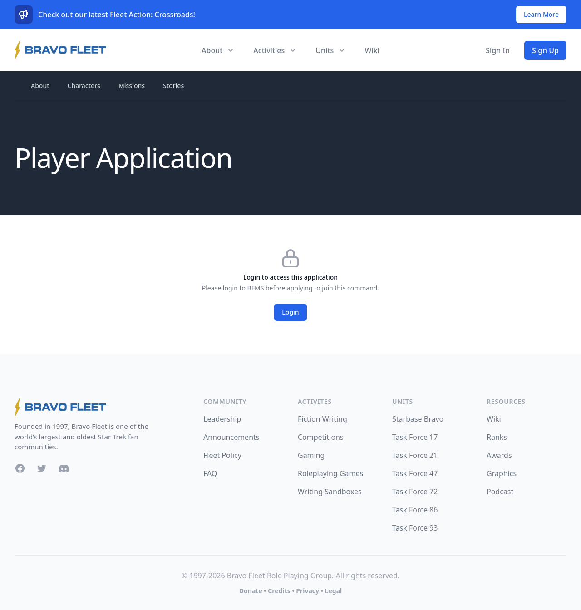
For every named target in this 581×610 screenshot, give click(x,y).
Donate (250, 590)
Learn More (541, 14)
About (40, 85)
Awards (499, 455)
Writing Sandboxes (330, 492)
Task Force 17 (415, 437)
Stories (173, 85)
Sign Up (545, 50)
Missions (131, 85)
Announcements (231, 437)
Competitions (321, 437)
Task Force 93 (415, 528)
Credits (279, 590)
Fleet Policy (222, 455)
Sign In (498, 50)
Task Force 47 (415, 473)
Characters (84, 85)
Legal (333, 590)
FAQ (210, 473)
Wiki (371, 50)
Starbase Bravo (417, 419)
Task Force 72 (415, 492)
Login (290, 312)
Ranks (497, 437)
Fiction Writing (322, 419)
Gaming (311, 455)
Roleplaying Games (330, 473)
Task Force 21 (415, 455)
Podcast (500, 492)
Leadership (222, 419)
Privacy (307, 590)
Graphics (502, 473)
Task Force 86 (415, 510)
